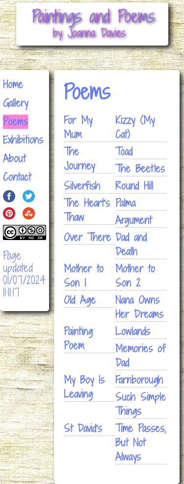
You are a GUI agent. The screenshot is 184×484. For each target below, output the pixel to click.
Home (13, 84)
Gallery (15, 103)
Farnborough (139, 380)
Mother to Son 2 (135, 276)
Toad (123, 152)
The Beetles (140, 169)
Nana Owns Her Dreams (139, 307)
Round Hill (134, 186)
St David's (83, 428)
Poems (15, 122)
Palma (125, 203)
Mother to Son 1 (84, 276)
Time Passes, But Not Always (140, 442)
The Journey (79, 159)
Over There (87, 237)
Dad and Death (131, 244)
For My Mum (78, 127)
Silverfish (82, 186)
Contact (17, 177)
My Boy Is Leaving (84, 387)
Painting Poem (78, 338)
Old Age (80, 300)
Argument (133, 220)
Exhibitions (23, 140)
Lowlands (132, 331)
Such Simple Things (140, 404)
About (14, 158)
